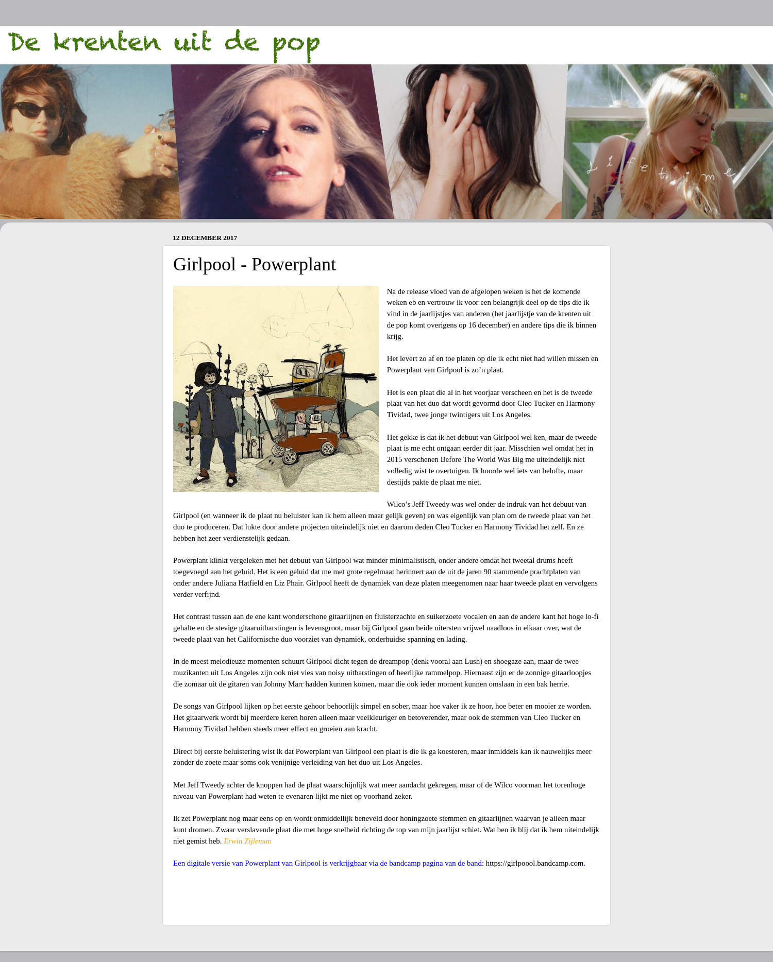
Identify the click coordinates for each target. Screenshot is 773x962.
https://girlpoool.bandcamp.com (535, 863)
